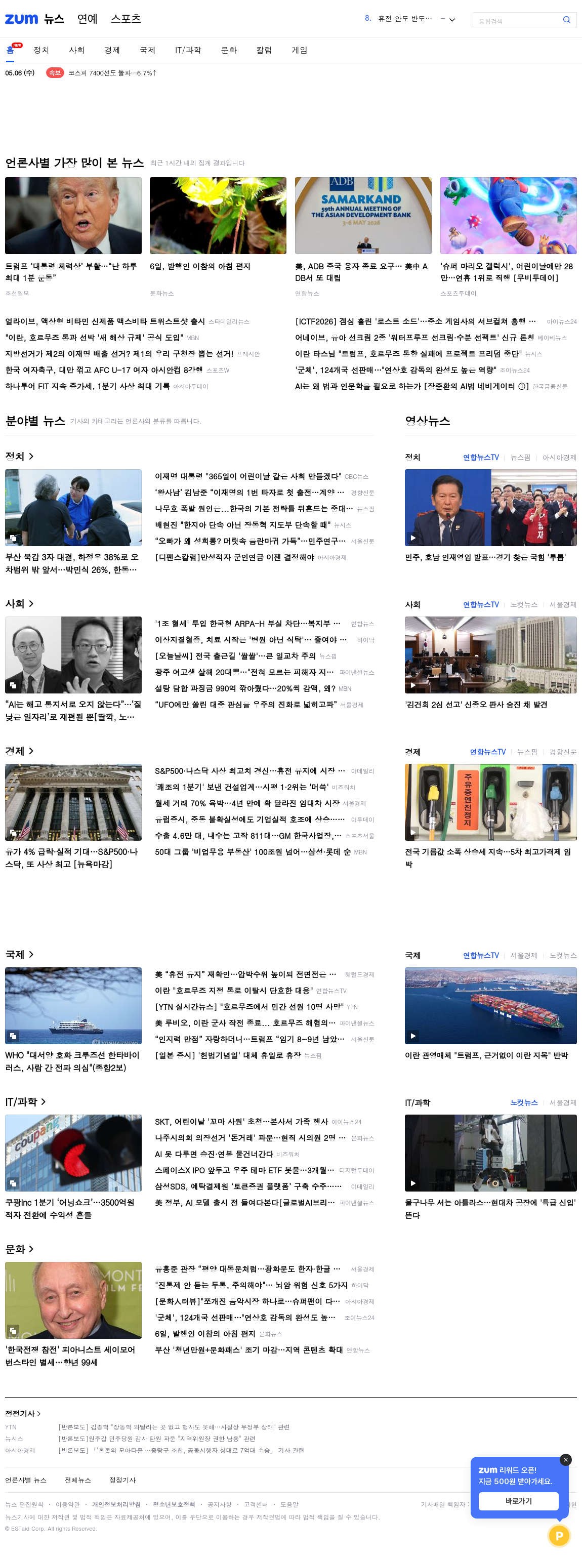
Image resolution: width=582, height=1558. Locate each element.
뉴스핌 (520, 457)
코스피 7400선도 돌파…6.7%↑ (112, 72)
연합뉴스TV (480, 457)
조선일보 (17, 293)
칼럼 (264, 50)
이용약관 (68, 1504)
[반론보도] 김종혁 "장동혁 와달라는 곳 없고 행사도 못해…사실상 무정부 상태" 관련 (174, 1426)
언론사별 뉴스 (26, 1480)
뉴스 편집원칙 (24, 1504)
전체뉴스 (78, 1480)
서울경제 (563, 604)
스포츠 (126, 19)
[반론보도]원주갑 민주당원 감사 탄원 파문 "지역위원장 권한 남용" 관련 (157, 1438)
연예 (87, 19)
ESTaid (20, 1528)
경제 (112, 50)
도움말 (289, 1504)
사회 (77, 50)
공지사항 (219, 1504)
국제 (148, 50)
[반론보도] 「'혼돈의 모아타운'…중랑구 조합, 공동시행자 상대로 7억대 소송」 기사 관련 (181, 1450)
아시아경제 (560, 457)
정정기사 (19, 1413)
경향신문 (563, 752)
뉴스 (54, 19)
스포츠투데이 (458, 293)
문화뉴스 (162, 293)
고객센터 (256, 1504)
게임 (300, 50)
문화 (229, 50)
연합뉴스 (307, 293)
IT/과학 (188, 50)
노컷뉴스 (523, 604)
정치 (41, 50)
